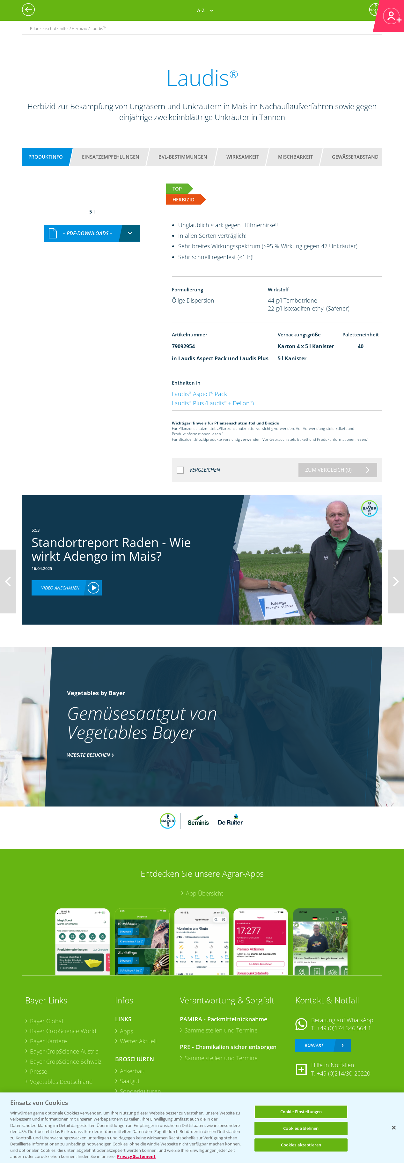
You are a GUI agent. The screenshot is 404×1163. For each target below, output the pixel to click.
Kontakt (314, 1045)
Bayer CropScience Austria (64, 1051)
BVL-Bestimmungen (182, 157)
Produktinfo (45, 157)
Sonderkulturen (140, 1091)
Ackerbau (132, 1071)
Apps (126, 1031)
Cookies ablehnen (301, 1128)
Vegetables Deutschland (61, 1081)
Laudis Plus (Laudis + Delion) (213, 403)
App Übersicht (204, 893)
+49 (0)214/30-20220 (343, 1073)
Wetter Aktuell (138, 1041)
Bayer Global (46, 1021)
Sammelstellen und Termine (221, 1030)
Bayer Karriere (48, 1041)
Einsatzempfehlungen (110, 157)
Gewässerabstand (355, 157)
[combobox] (92, 233)
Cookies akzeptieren (301, 1145)
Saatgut (130, 1081)
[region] (202, 1127)
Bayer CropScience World (63, 1031)
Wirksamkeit (242, 157)
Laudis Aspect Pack (199, 394)
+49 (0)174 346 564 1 (344, 1028)
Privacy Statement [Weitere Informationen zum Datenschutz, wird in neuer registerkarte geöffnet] (136, 1156)
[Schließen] (394, 1128)
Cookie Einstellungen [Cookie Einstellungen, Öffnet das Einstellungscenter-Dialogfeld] (301, 1112)
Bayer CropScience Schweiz (65, 1061)
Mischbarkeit (295, 157)
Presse (38, 1071)
